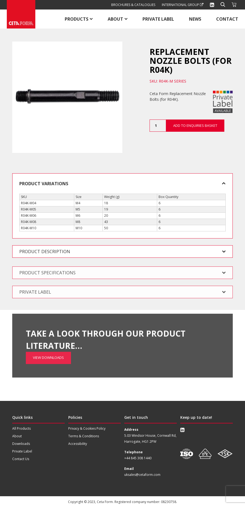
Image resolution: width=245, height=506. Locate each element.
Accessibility (77, 443)
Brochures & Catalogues (133, 4)
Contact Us (20, 459)
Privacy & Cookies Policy (87, 428)
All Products (21, 428)
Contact (227, 19)
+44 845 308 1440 (137, 458)
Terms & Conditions (83, 436)
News (195, 19)
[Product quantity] (158, 126)
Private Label (158, 19)
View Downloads (48, 338)
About (115, 19)
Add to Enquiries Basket (195, 125)
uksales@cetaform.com (142, 474)
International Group (182, 4)
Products (76, 19)
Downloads (21, 443)
